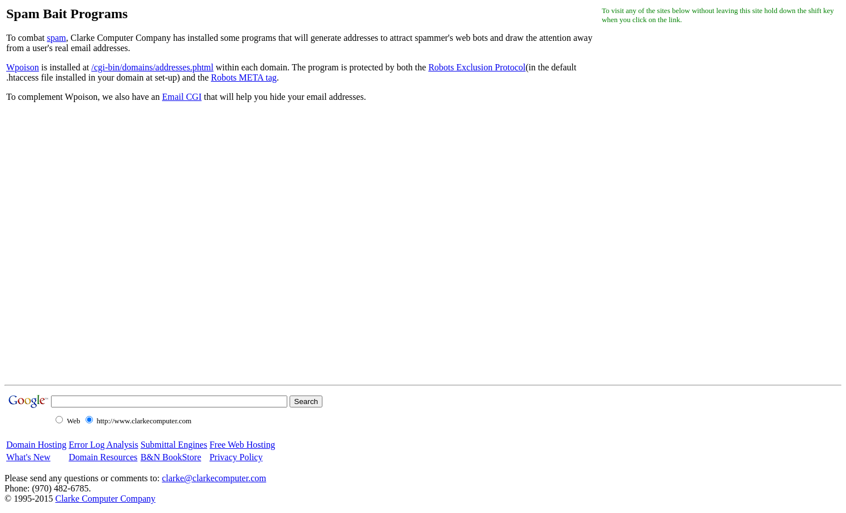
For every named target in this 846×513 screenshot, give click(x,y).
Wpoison (22, 67)
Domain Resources (103, 457)
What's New (28, 457)
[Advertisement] (647, 203)
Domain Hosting (36, 444)
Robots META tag (244, 77)
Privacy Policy (236, 457)
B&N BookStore (171, 457)
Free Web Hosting (242, 444)
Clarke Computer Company (105, 498)
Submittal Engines (174, 444)
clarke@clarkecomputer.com (214, 478)
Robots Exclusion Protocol (477, 67)
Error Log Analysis (103, 444)
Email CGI (182, 97)
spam (56, 38)
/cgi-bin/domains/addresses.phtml (152, 67)
